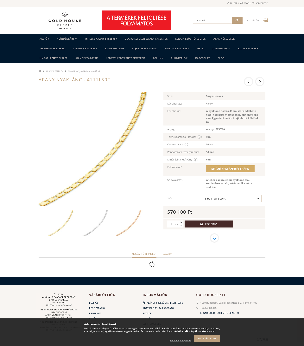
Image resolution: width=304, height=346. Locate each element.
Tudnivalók (179, 58)
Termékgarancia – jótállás (184, 137)
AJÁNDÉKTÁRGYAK (86, 58)
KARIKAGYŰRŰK (114, 48)
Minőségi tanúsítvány (182, 159)
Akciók (44, 38)
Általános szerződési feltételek (163, 302)
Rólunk (158, 58)
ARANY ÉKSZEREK (224, 38)
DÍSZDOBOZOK (221, 48)
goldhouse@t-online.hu (223, 312)
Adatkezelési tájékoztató (158, 308)
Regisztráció (97, 308)
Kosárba (211, 224)
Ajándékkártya (67, 38)
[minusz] (181, 225)
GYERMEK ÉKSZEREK (85, 48)
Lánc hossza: (174, 103)
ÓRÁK (200, 48)
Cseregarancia (178, 144)
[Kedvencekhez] (214, 238)
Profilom (95, 313)
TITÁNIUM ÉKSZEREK (52, 48)
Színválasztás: (175, 180)
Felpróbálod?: (175, 167)
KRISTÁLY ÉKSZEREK (177, 48)
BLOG (221, 58)
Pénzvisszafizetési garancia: (183, 152)
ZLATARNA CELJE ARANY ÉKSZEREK (146, 38)
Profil (240, 3)
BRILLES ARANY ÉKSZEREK (101, 38)
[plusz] (181, 222)
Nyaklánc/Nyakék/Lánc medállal (84, 71)
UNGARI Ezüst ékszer (54, 58)
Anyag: (171, 129)
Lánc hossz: (173, 111)
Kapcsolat (202, 58)
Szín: (170, 96)
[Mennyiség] (171, 223)
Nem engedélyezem (180, 340)
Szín (169, 198)
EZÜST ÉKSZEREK (248, 48)
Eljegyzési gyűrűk (144, 48)
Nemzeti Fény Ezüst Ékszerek (125, 58)
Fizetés (147, 313)
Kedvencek (260, 3)
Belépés (223, 3)
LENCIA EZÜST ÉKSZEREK (190, 38)
